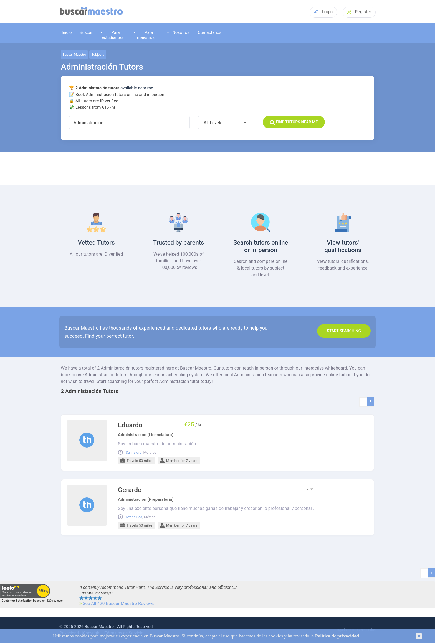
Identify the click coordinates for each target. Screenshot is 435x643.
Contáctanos (209, 32)
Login (323, 11)
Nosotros (178, 32)
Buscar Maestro (74, 55)
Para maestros (144, 35)
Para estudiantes (111, 35)
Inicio (67, 32)
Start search (344, 331)
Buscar (86, 32)
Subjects (97, 55)
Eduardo (130, 425)
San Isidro (134, 452)
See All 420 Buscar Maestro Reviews (119, 603)
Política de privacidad (337, 636)
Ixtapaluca (134, 517)
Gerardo (130, 490)
